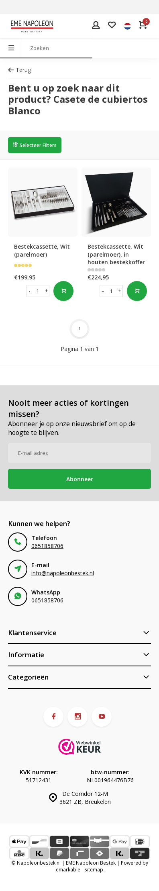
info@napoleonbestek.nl (62, 573)
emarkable (68, 869)
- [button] (30, 291)
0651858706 (47, 546)
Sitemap (93, 869)
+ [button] (46, 291)
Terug (19, 70)
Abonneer (79, 479)
